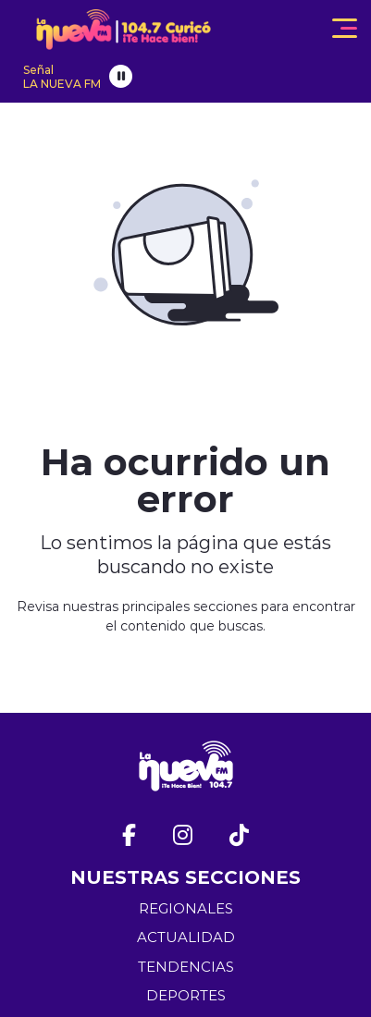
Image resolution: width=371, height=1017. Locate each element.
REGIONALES (186, 908)
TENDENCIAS (186, 966)
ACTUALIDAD (186, 937)
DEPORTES (186, 995)
